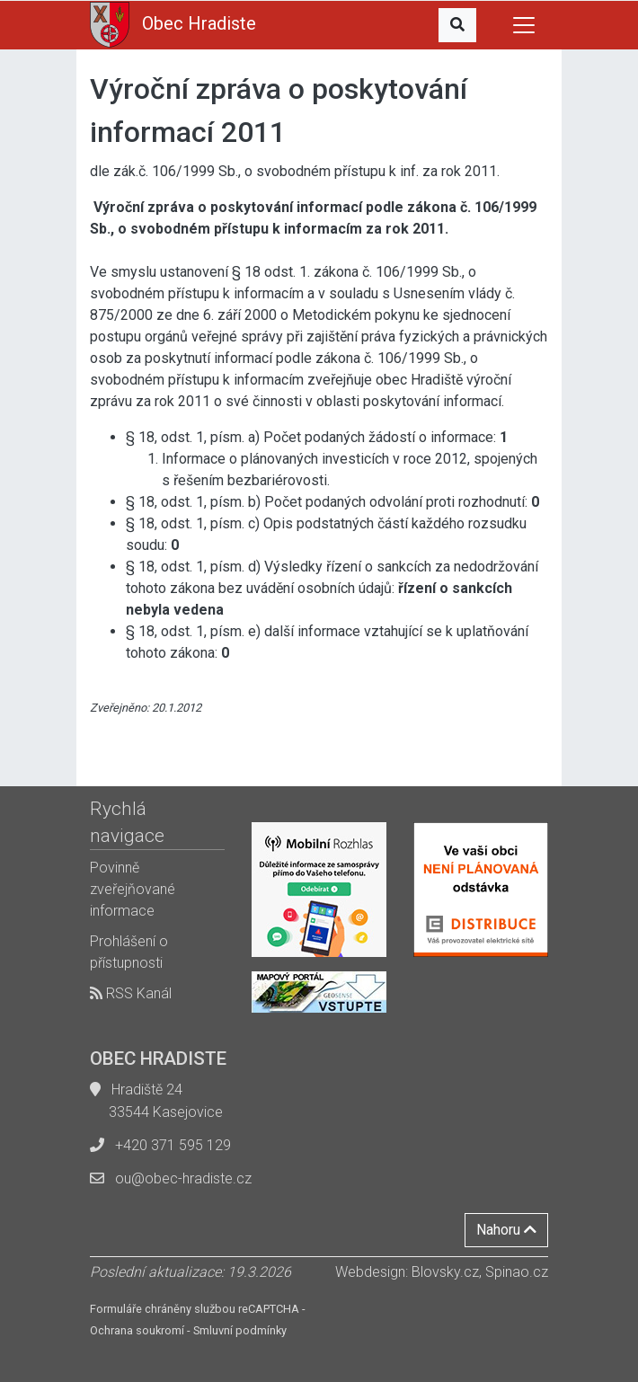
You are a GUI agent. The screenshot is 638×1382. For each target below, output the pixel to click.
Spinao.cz (516, 1271)
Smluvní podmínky (240, 1330)
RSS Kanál (131, 993)
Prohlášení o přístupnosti (129, 952)
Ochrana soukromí (137, 1330)
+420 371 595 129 (173, 1145)
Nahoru (506, 1229)
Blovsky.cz (445, 1271)
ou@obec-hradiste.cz (183, 1178)
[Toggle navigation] (524, 25)
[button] (457, 25)
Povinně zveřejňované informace (132, 889)
